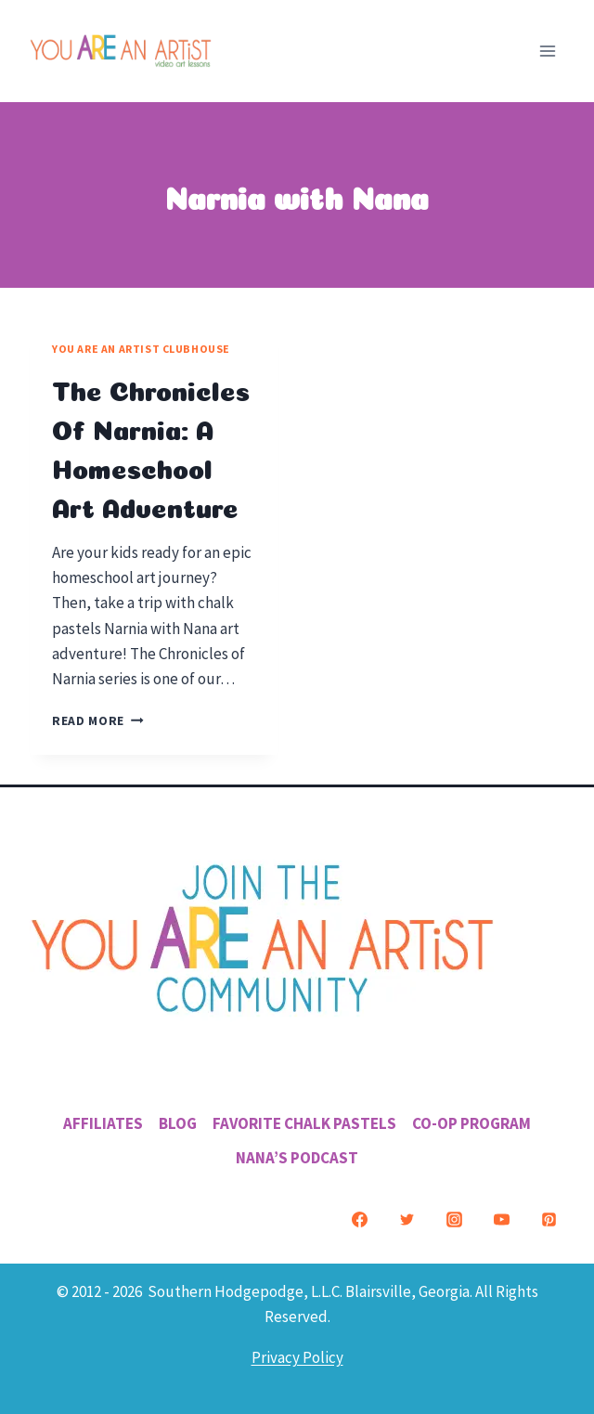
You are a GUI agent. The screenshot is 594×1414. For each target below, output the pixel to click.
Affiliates (103, 1123)
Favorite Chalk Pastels (304, 1123)
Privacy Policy (297, 1357)
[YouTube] (501, 1220)
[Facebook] (359, 1220)
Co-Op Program (471, 1123)
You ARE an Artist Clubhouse (141, 349)
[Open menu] (547, 50)
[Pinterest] (548, 1220)
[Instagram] (454, 1220)
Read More (98, 721)
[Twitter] (406, 1220)
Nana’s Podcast (297, 1158)
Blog (178, 1123)
